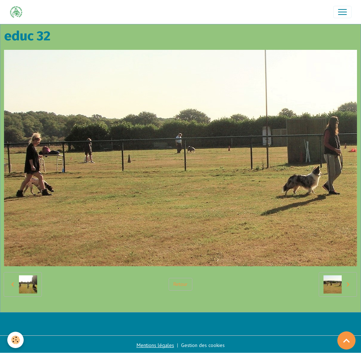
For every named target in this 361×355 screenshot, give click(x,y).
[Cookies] (15, 340)
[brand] (17, 12)
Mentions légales (155, 345)
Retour (180, 284)
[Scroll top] (346, 340)
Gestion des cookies (203, 345)
